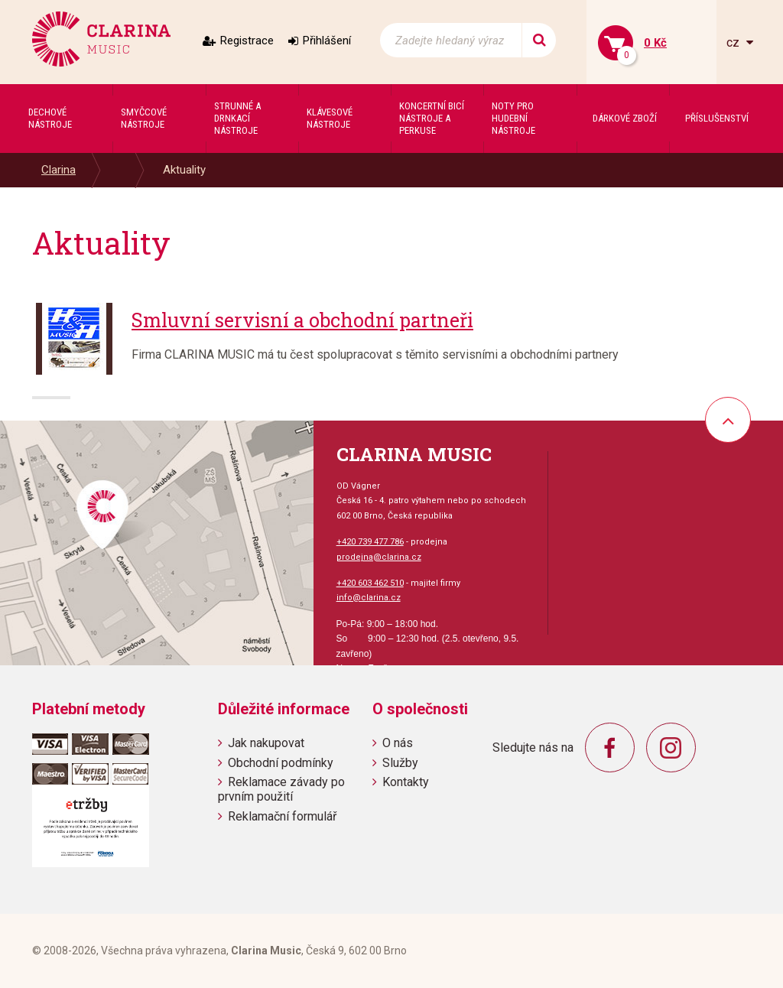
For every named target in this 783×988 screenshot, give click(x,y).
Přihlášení (327, 40)
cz (734, 42)
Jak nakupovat (266, 743)
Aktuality (184, 170)
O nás (397, 743)
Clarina (58, 170)
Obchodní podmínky (280, 763)
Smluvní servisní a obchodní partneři (302, 320)
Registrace (247, 40)
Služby (400, 763)
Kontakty (405, 782)
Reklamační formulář (282, 816)
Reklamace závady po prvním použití (281, 789)
